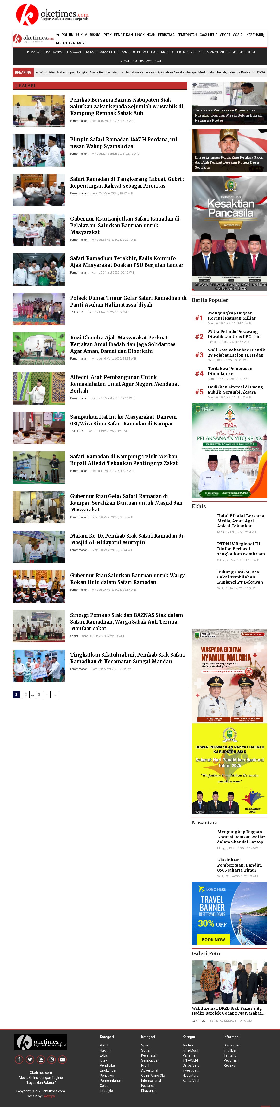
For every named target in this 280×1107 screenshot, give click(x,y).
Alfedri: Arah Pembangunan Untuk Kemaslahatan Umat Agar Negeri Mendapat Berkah (124, 384)
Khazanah (149, 1091)
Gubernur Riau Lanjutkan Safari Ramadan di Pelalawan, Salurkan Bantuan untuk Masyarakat (125, 225)
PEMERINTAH (187, 35)
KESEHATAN (255, 35)
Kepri (251, 52)
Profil (145, 1065)
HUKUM (81, 35)
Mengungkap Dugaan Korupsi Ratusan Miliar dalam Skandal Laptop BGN (236, 318)
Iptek (103, 1060)
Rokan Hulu (126, 52)
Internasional (151, 1080)
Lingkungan (108, 1070)
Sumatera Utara (132, 60)
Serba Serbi (191, 1065)
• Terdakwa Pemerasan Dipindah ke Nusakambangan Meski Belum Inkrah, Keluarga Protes (190, 72)
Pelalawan (73, 52)
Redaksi (230, 1065)
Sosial (74, 636)
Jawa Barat (153, 60)
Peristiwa (107, 1075)
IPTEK (107, 35)
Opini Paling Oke (153, 1075)
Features (148, 1086)
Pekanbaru (35, 52)
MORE (81, 43)
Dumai (233, 52)
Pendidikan (108, 1065)
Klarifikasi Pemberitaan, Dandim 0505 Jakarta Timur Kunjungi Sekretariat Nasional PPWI (239, 870)
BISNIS (95, 35)
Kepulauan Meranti (212, 52)
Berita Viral (191, 1080)
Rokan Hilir (107, 52)
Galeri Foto (198, 1020)
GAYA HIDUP (208, 35)
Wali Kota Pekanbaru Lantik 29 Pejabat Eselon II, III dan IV (236, 355)
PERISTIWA (166, 35)
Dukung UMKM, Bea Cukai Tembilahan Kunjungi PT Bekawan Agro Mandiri (240, 579)
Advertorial (149, 1070)
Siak (47, 52)
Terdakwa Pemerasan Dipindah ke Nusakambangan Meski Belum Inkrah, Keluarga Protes (229, 115)
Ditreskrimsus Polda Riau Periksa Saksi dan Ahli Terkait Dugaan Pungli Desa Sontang (229, 162)
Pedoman (231, 1060)
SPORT (225, 35)
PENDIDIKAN (123, 35)
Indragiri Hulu (147, 52)
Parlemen (190, 1055)
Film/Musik (191, 1050)
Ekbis (104, 1055)
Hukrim (105, 1050)
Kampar (57, 52)
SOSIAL (238, 35)
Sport (145, 1045)
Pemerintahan (79, 121)
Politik (104, 1045)
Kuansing (190, 52)
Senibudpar (150, 1060)
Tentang (230, 1055)
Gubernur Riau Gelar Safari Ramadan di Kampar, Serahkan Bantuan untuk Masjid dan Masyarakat (126, 503)
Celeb (104, 1086)
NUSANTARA (65, 43)
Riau (242, 52)
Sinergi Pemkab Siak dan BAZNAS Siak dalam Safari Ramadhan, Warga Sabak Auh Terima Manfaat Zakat (126, 622)
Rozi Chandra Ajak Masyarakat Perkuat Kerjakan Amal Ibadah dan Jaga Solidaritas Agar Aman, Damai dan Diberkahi (123, 344)
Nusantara (190, 1075)
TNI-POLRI (76, 312)
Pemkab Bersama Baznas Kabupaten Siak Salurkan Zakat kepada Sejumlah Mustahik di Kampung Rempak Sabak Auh (127, 106)
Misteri (188, 1045)
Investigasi (191, 1070)
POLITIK (67, 35)
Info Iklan (230, 1050)
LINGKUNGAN (145, 35)
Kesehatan (149, 1055)
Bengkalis (90, 52)
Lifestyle (106, 1091)
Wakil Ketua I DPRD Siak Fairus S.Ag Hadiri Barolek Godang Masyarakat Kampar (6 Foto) (227, 1013)
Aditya (49, 1096)
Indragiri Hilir (170, 52)
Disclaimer (232, 1045)
